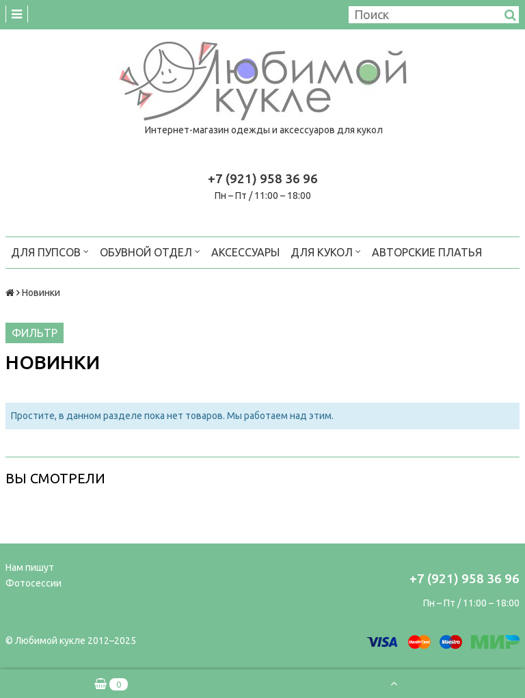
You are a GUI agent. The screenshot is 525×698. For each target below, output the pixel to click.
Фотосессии (33, 583)
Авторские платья (427, 252)
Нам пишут (29, 567)
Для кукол (326, 251)
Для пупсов (50, 251)
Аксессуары (245, 252)
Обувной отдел (150, 251)
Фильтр (34, 333)
